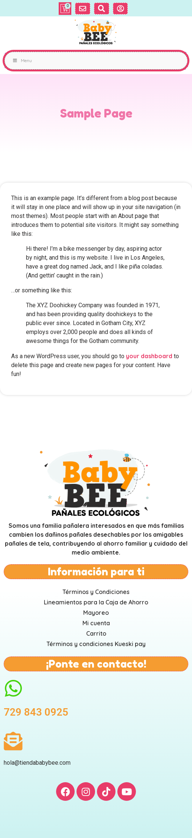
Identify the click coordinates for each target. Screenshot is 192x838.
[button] (82, 9)
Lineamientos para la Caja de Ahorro (96, 602)
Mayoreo (96, 612)
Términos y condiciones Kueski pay (96, 644)
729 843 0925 (36, 712)
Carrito (96, 633)
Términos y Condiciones (96, 591)
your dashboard (149, 356)
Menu (22, 60)
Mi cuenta (96, 623)
